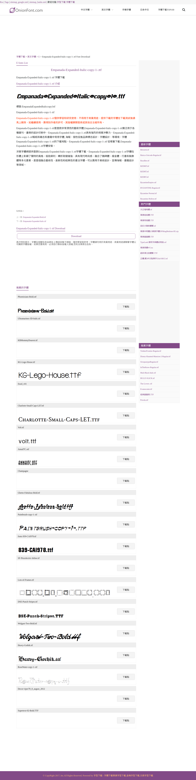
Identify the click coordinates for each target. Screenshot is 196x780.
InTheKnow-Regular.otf (149, 367)
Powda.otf (144, 400)
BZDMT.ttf (144, 166)
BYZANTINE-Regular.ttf (150, 188)
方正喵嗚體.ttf (146, 210)
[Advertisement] (98, 36)
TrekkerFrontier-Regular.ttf (150, 351)
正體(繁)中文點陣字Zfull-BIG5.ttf (154, 259)
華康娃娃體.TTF (147, 215)
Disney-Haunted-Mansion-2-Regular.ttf (155, 356)
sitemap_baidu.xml (38, 2)
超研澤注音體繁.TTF (148, 253)
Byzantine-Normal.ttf (148, 193)
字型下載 (61, 2)
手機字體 (126, 10)
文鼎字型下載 (146, 775)
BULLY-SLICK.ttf (147, 378)
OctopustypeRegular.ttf (149, 362)
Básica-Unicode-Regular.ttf (150, 155)
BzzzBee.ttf (144, 161)
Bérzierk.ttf (144, 150)
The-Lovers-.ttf (146, 384)
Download (76, 236)
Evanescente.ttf (146, 389)
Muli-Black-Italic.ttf (148, 373)
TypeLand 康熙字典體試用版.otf (153, 242)
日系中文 (144, 10)
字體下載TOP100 (166, 10)
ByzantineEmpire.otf (148, 182)
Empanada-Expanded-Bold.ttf (34, 217)
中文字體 (85, 10)
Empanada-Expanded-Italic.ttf (34, 221)
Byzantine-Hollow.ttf (148, 199)
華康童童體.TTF (147, 237)
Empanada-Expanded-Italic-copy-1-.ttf (76, 70)
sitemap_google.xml (19, 2)
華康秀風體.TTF (147, 220)
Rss (1, 2)
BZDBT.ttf (144, 177)
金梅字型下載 (133, 775)
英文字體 (106, 10)
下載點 (126, 307)
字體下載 (70, 2)
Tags (7, 2)
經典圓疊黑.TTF (147, 395)
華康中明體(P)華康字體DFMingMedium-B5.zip (159, 231)
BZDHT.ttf (144, 172)
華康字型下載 (119, 775)
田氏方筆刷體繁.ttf (148, 226)
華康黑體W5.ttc (146, 248)
